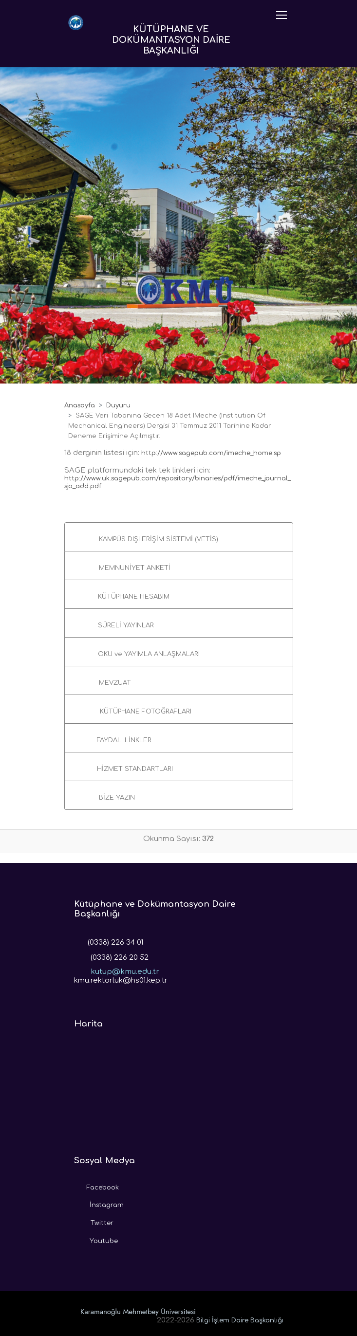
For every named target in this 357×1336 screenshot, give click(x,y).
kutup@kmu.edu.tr (116, 968)
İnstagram (99, 1202)
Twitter (93, 1220)
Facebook (96, 1185)
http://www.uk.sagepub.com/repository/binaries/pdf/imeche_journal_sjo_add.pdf (177, 482)
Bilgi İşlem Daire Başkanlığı (239, 1320)
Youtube (96, 1238)
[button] (178, 536)
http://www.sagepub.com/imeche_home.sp (211, 453)
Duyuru (118, 405)
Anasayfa (79, 405)
